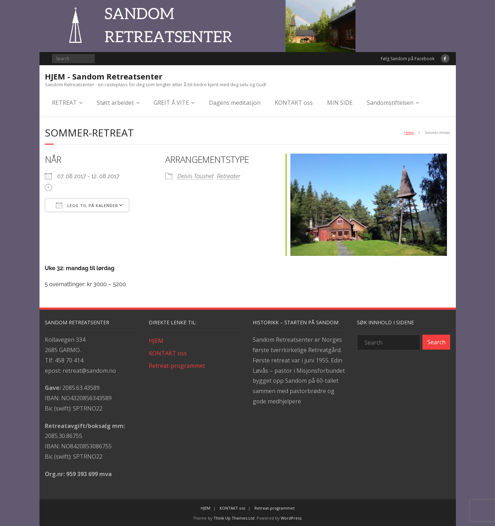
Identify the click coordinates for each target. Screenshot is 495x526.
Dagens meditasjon (234, 103)
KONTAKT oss (294, 103)
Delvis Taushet (196, 176)
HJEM (156, 340)
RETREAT (64, 103)
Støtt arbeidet (115, 103)
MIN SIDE (340, 103)
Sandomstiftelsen (390, 103)
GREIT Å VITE (171, 103)
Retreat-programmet (177, 364)
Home (409, 132)
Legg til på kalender (87, 205)
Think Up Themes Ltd (234, 517)
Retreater (229, 176)
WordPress (291, 517)
